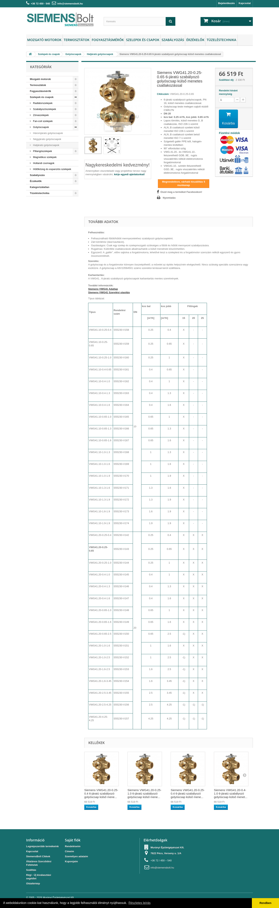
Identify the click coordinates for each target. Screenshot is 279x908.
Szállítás (31, 870)
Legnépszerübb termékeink (42, 846)
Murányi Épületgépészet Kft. (58, 897)
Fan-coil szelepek (42, 121)
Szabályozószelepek (44, 109)
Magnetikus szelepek (44, 157)
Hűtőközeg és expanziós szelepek (51, 169)
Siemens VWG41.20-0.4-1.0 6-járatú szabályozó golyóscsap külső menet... (230, 793)
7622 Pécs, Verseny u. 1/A (166, 853)
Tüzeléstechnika (221, 40)
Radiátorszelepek (42, 103)
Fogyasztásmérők (108, 40)
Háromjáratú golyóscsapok (47, 133)
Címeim (69, 851)
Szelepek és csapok (142, 40)
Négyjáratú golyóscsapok (46, 139)
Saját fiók (72, 840)
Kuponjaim (71, 861)
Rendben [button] (265, 903)
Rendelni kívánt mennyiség (228, 92)
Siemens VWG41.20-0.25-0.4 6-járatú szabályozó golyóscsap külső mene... (101, 793)
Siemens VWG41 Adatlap (103, 289)
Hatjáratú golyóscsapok (45, 145)
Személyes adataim (76, 856)
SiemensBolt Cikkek (38, 856)
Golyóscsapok (40, 127)
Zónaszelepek (40, 115)
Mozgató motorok (44, 40)
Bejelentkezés (226, 3)
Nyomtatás (169, 197)
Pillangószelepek (42, 151)
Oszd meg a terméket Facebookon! (181, 192)
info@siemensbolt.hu (70, 3)
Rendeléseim (72, 846)
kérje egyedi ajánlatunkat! (129, 174)
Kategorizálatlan (39, 187)
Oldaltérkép (33, 883)
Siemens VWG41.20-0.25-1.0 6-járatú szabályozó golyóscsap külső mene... (144, 793)
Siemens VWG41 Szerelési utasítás (109, 292)
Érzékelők (195, 40)
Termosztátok (77, 40)
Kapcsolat (245, 3)
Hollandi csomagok (43, 163)
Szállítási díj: (227, 79)
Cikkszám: (163, 94)
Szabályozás (173, 40)
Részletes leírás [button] (139, 903)
